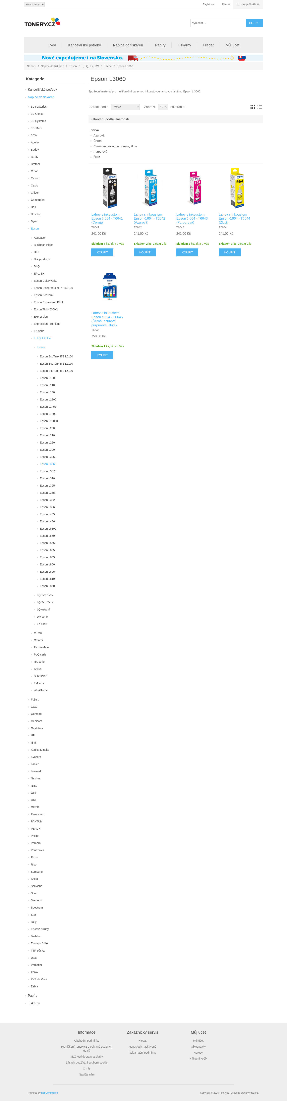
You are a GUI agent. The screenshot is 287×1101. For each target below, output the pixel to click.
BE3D (34, 156)
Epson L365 (47, 492)
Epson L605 (47, 550)
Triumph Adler (39, 943)
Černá (97, 140)
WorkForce (40, 690)
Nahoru (31, 66)
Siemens (36, 900)
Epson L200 (47, 428)
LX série (42, 623)
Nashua (35, 778)
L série (108, 66)
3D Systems (38, 121)
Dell (33, 207)
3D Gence (37, 113)
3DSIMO (36, 128)
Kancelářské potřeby (84, 45)
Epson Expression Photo (49, 302)
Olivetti (35, 807)
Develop (36, 214)
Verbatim (36, 965)
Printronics (37, 850)
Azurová (98, 135)
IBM (33, 742)
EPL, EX (39, 273)
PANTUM (36, 821)
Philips (35, 835)
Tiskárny (184, 45)
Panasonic (37, 814)
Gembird (36, 713)
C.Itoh (34, 171)
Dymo (34, 221)
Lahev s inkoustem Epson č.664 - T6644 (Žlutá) (234, 219)
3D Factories (39, 106)
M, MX (38, 633)
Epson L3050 (48, 456)
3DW (34, 135)
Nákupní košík (198, 1058)
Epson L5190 (48, 528)
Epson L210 (47, 435)
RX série (39, 661)
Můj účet (232, 45)
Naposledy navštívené (142, 1046)
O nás (86, 1068)
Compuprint (38, 199)
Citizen (35, 192)
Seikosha (36, 886)
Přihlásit (225, 4)
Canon (35, 178)
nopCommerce (49, 1092)
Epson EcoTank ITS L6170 (56, 363)
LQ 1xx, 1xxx (45, 595)
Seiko (34, 878)
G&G (34, 706)
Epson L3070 (48, 471)
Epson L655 (47, 557)
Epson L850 (47, 586)
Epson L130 (47, 392)
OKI (33, 800)
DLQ (37, 266)
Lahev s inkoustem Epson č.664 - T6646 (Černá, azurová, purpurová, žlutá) (107, 319)
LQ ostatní (43, 609)
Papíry (160, 45)
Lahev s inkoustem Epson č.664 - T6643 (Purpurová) (192, 219)
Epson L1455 (48, 406)
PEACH (35, 828)
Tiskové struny (40, 929)
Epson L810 (47, 578)
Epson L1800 (48, 413)
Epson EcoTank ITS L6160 (56, 356)
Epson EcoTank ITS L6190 (56, 370)
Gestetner (37, 728)
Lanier (35, 764)
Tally (33, 921)
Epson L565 (47, 543)
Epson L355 (47, 485)
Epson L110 (47, 385)
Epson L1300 (48, 399)
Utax (34, 957)
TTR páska (37, 950)
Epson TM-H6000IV (46, 309)
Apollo (35, 142)
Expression (41, 316)
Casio (34, 185)
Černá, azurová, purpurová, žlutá (115, 146)
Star (33, 914)
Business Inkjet (43, 244)
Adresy (198, 1052)
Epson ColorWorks (45, 280)
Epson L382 (47, 499)
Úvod (52, 45)
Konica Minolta (40, 749)
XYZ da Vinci (39, 979)
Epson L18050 (49, 421)
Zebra (34, 986)
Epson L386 (47, 507)
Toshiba (35, 936)
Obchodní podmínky (86, 1040)
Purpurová (100, 151)
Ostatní (38, 640)
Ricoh (34, 857)
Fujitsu (35, 699)
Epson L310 (47, 478)
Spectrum (37, 907)
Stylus (37, 668)
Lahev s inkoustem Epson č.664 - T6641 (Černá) (107, 219)
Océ (33, 792)
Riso (33, 864)
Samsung (37, 871)
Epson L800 (47, 564)
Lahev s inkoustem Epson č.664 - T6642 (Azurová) (149, 219)
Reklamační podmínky (142, 1052)
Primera (36, 843)
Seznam (259, 107)
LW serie (42, 616)
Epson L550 (47, 535)
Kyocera (36, 757)
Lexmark (36, 771)
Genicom (36, 721)
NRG (34, 785)
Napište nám (87, 1074)
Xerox (34, 972)
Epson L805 (47, 571)
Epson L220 (47, 442)
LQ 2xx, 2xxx (45, 602)
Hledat (208, 45)
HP (33, 735)
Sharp (34, 893)
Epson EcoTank (43, 295)
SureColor (40, 676)
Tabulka (252, 107)
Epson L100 (47, 378)
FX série (39, 331)
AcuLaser (40, 237)
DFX (36, 252)
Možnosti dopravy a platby (87, 1056)
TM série (39, 683)
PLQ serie (40, 654)
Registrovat (209, 4)
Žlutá (96, 157)
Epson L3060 (48, 464)
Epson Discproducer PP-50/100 (53, 287)
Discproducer (42, 259)
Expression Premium (47, 323)
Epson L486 (47, 521)
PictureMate (41, 647)
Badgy (35, 149)
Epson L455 (47, 514)
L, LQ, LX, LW (90, 66)
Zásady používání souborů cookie (86, 1062)
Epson (73, 66)
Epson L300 (47, 449)
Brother (35, 164)
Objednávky (198, 1046)
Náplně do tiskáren (128, 45)
